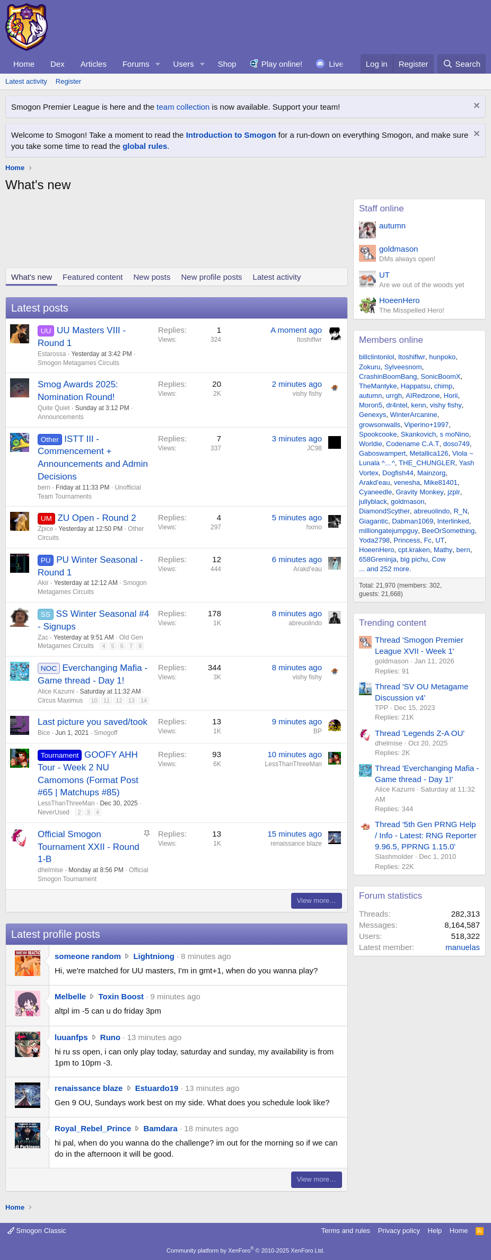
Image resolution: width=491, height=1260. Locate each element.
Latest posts (39, 308)
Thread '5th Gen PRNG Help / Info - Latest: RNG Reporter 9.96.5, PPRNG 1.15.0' (426, 835)
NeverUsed (53, 812)
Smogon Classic (36, 1231)
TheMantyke (378, 386)
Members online (391, 340)
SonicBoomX (440, 376)
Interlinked (453, 521)
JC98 (314, 448)
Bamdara (161, 1128)
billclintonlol (376, 357)
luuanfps (71, 1037)
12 (119, 700)
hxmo (314, 527)
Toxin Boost (121, 996)
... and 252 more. (385, 569)
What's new (31, 276)
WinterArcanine (413, 415)
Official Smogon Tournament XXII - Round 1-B (88, 847)
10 (94, 700)
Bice (44, 733)
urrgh (394, 396)
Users (183, 63)
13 (131, 700)
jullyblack (373, 501)
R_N (461, 511)
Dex (57, 63)
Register (68, 81)
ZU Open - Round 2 (96, 518)
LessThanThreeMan (66, 803)
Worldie (370, 444)
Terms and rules (345, 1231)
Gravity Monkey (419, 492)
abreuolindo (305, 623)
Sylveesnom (403, 367)
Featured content (92, 276)
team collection (182, 106)
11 (106, 700)
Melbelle (70, 996)
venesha (407, 482)
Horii (451, 396)
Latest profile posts (55, 934)
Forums (136, 63)
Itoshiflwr (309, 339)
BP (317, 731)
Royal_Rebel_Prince (93, 1128)
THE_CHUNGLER (427, 463)
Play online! (282, 63)
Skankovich (418, 434)
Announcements (61, 417)
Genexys (372, 415)
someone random (88, 956)
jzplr (454, 492)
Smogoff (105, 733)
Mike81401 (441, 482)
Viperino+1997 (426, 425)
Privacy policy (399, 1231)
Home (23, 63)
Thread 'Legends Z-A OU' (419, 733)
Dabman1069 (412, 521)
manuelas (462, 947)
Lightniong (153, 956)
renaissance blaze (296, 843)
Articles (94, 63)
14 (144, 700)
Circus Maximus (60, 700)
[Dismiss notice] (475, 106)
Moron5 (370, 405)
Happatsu (416, 386)
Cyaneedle (375, 492)
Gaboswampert (382, 453)
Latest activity (26, 81)
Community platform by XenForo (245, 1250)
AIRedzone (423, 396)
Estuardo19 (157, 1088)
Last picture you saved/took (92, 722)
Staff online (381, 208)
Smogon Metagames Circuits (78, 363)
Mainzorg (431, 473)
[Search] (461, 64)
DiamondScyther (384, 511)
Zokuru (369, 367)
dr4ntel (396, 405)
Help (435, 1231)
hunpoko (442, 357)
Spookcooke (378, 434)
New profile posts (211, 276)
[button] (158, 64)
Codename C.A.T (412, 444)
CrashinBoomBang (388, 376)
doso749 (456, 444)
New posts (151, 276)
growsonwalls (379, 425)
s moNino (454, 434)
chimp (443, 386)
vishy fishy (307, 393)
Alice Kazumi (56, 691)
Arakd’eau (307, 569)
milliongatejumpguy (388, 531)
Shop (227, 63)
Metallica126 (428, 453)
